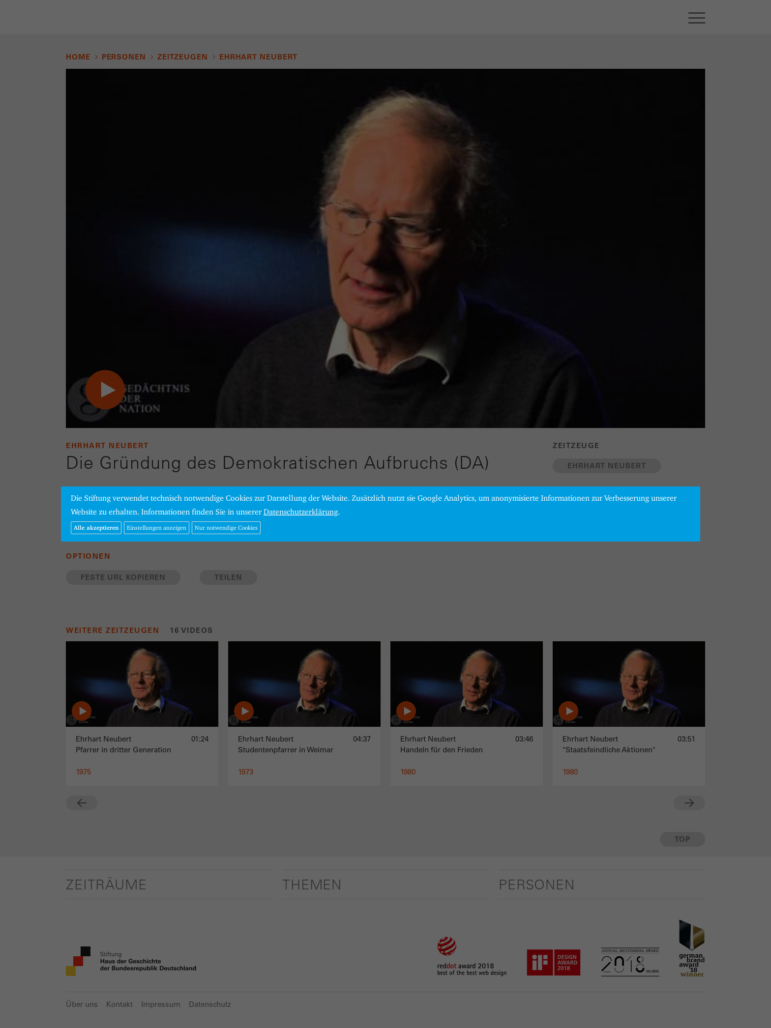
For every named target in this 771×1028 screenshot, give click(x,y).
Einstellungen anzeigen (156, 527)
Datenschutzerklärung (301, 511)
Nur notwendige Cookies (226, 527)
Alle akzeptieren (96, 527)
